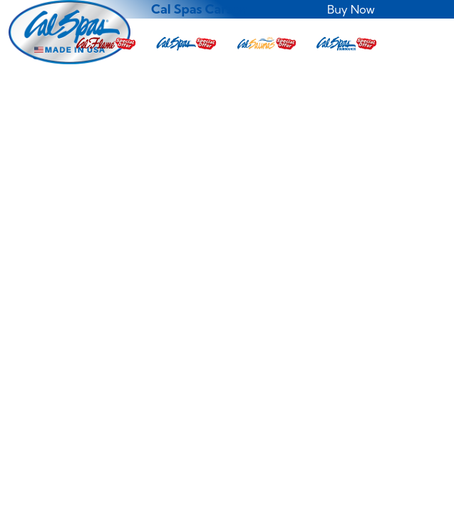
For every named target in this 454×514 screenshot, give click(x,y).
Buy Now (351, 9)
